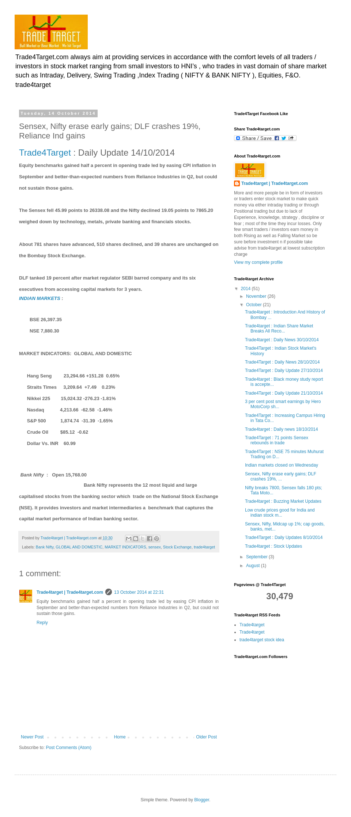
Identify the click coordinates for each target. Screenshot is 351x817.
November (257, 296)
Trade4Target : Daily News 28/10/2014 (282, 362)
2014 (246, 288)
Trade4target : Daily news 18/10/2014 (281, 429)
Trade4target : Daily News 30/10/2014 (282, 339)
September (257, 556)
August (253, 565)
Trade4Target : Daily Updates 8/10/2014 (283, 537)
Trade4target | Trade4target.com (70, 592)
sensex (154, 547)
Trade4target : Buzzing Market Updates (283, 501)
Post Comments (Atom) (68, 747)
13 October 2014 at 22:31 (139, 592)
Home (120, 737)
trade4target (204, 547)
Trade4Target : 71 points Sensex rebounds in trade (276, 440)
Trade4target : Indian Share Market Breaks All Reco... (279, 328)
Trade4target (251, 624)
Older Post (206, 737)
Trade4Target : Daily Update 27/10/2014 (284, 370)
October (254, 304)
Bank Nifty (44, 547)
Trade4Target (45, 152)
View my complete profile (258, 262)
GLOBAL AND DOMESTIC (79, 547)
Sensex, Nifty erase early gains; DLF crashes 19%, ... (280, 476)
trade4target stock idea (261, 639)
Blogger (201, 799)
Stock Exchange (177, 547)
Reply (42, 622)
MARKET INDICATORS (125, 547)
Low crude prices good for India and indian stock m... (280, 513)
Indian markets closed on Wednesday (281, 465)
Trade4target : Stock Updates (273, 546)
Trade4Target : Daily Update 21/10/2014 (284, 393)
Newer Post (32, 737)
